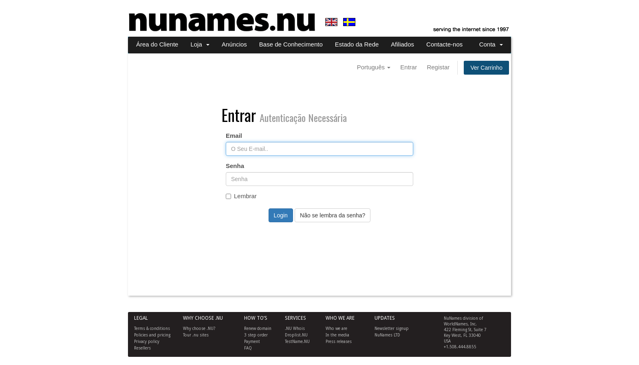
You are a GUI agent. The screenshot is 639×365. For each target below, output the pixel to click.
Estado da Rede (357, 44)
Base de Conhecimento (291, 44)
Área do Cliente (157, 44)
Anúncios (234, 44)
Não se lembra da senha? (332, 215)
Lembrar (241, 195)
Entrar (408, 67)
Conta (491, 44)
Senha (235, 165)
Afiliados (402, 44)
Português (374, 67)
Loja (199, 44)
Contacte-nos (444, 44)
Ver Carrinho (486, 67)
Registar (438, 67)
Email (234, 135)
